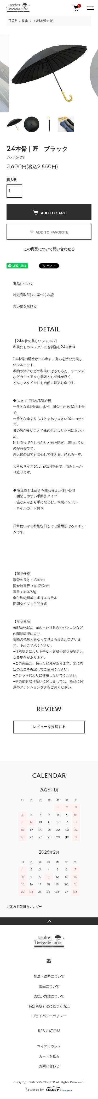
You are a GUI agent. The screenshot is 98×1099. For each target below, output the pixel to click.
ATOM (54, 1031)
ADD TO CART (49, 212)
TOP (13, 21)
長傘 (25, 21)
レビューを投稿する (49, 727)
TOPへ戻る (49, 921)
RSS (41, 1031)
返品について (23, 284)
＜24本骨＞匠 (43, 21)
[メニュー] (90, 8)
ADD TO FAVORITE (49, 232)
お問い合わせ (49, 1066)
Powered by (49, 1088)
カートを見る (49, 1056)
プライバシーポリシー (49, 1016)
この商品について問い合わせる (49, 249)
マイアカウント (49, 1046)
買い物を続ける (25, 306)
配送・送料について (49, 976)
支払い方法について (49, 996)
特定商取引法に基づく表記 (33, 295)
